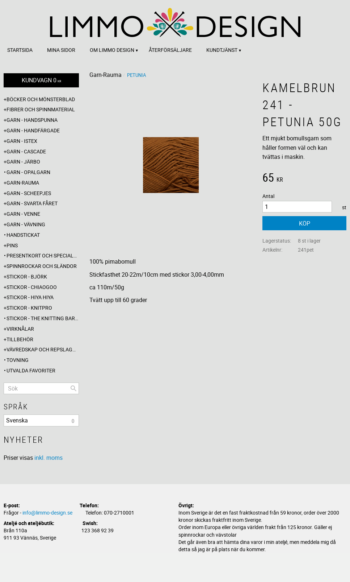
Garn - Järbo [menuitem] (23, 161)
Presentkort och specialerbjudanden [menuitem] (43, 255)
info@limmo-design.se (47, 512)
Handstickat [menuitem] (23, 234)
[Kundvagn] (41, 80)
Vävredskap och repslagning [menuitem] (43, 349)
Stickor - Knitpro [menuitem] (29, 307)
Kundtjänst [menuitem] (221, 49)
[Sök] (73, 388)
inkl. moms (48, 458)
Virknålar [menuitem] (20, 328)
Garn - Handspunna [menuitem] (32, 119)
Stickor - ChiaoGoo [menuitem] (32, 287)
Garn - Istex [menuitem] (22, 140)
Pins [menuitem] (12, 245)
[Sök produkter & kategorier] (41, 388)
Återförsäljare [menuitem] (170, 49)
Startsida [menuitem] (20, 49)
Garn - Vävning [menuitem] (26, 224)
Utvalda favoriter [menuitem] (31, 370)
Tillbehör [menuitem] (20, 339)
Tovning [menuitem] (18, 359)
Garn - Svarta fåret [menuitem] (32, 203)
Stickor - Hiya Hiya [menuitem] (30, 297)
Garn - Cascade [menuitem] (26, 151)
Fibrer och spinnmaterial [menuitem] (41, 109)
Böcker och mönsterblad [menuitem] (41, 99)
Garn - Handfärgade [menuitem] (33, 130)
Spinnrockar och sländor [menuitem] (42, 266)
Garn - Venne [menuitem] (23, 213)
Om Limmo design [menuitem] (112, 49)
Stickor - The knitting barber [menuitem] (43, 318)
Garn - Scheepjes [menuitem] (29, 193)
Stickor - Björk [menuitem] (27, 276)
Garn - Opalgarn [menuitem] (28, 172)
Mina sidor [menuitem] (61, 49)
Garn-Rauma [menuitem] (23, 182)
